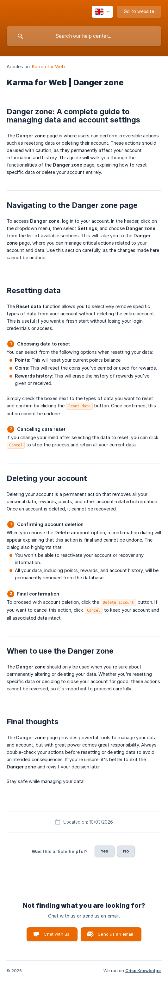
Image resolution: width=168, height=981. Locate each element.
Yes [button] (104, 850)
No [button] (126, 850)
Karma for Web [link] (48, 66)
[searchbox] (84, 36)
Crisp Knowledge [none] (143, 970)
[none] (102, 12)
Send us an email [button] (115, 934)
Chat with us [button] (56, 934)
